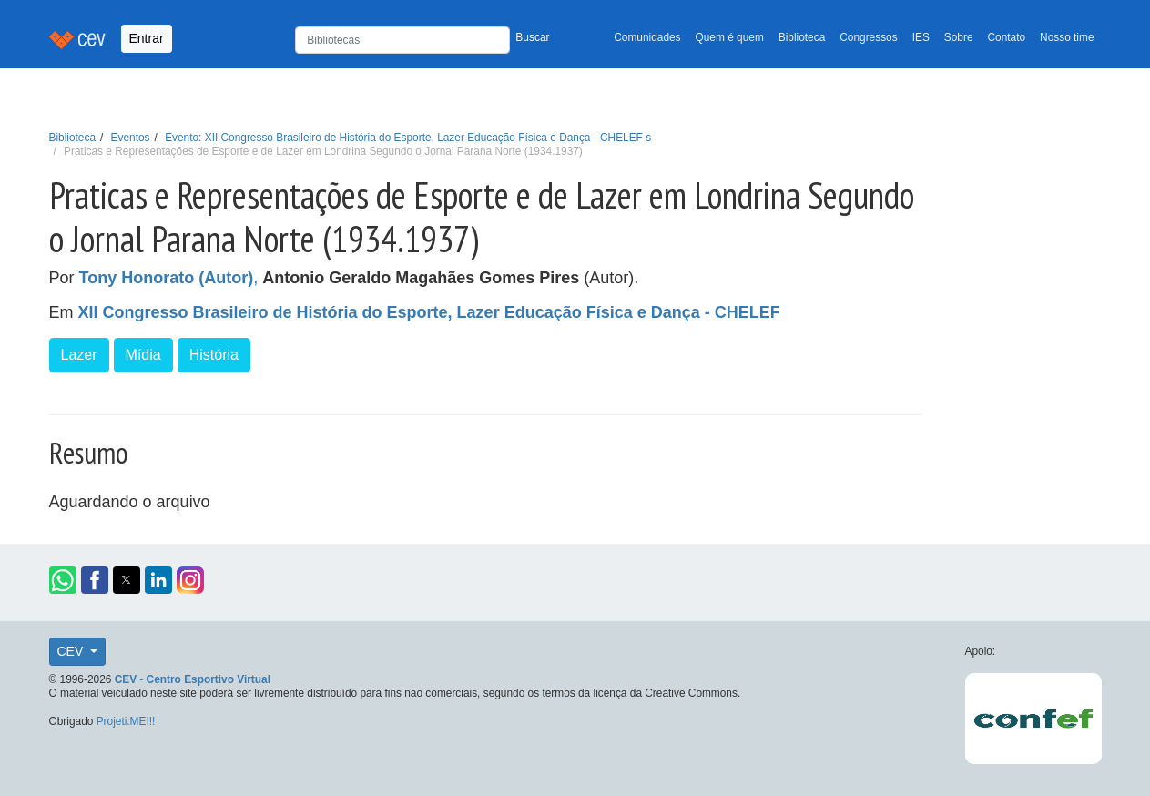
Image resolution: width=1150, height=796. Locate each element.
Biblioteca (802, 37)
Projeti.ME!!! (126, 721)
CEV (72, 651)
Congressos (868, 37)
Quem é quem (730, 37)
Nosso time (1067, 37)
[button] (62, 580)
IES (921, 37)
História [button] (214, 354)
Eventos (130, 137)
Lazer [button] (79, 354)
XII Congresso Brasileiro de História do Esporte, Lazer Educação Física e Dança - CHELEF (429, 312)
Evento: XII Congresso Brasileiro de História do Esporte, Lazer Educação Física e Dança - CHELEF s (408, 137)
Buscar (532, 37)
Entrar (146, 38)
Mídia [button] (143, 354)
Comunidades (647, 37)
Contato (1007, 37)
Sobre (958, 37)
